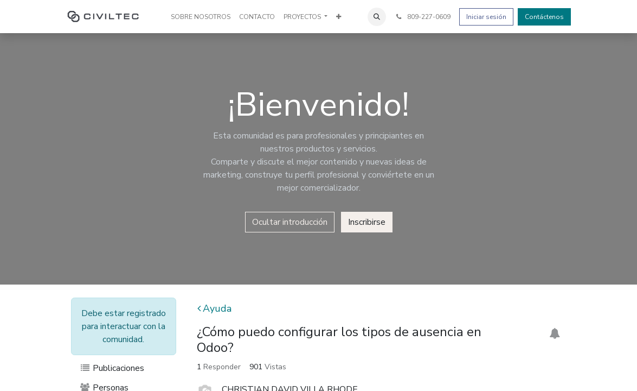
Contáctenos (544, 16)
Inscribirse (366, 222)
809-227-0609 (422, 16)
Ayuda (214, 308)
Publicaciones (112, 368)
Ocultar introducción (289, 222)
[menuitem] (200, 17)
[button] (377, 17)
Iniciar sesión (486, 16)
